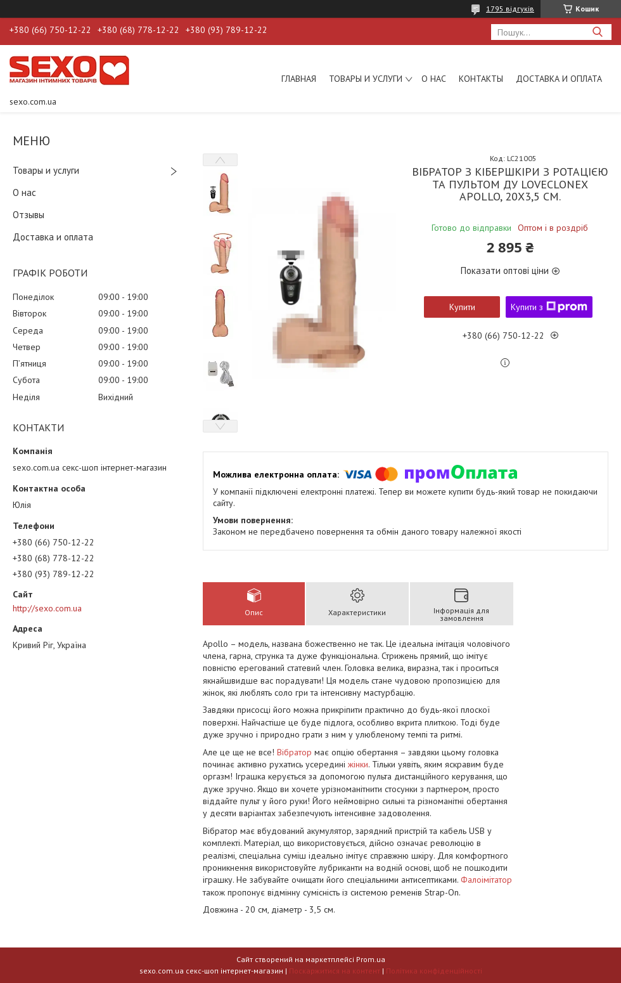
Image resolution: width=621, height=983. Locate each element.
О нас (433, 78)
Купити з (549, 307)
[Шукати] (597, 32)
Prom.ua (370, 959)
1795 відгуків (510, 8)
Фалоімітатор (486, 879)
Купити (462, 307)
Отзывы (28, 215)
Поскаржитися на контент (334, 970)
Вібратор (294, 752)
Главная (298, 78)
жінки (358, 764)
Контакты (481, 78)
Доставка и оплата (559, 78)
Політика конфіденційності (434, 970)
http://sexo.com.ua (47, 608)
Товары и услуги (365, 78)
